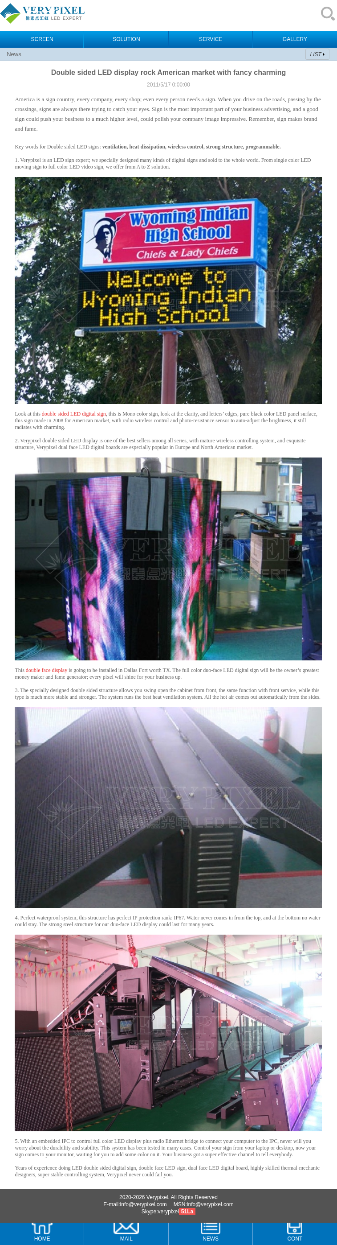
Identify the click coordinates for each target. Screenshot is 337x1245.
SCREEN (42, 39)
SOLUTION (126, 39)
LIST (315, 54)
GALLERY (295, 39)
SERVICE (210, 39)
